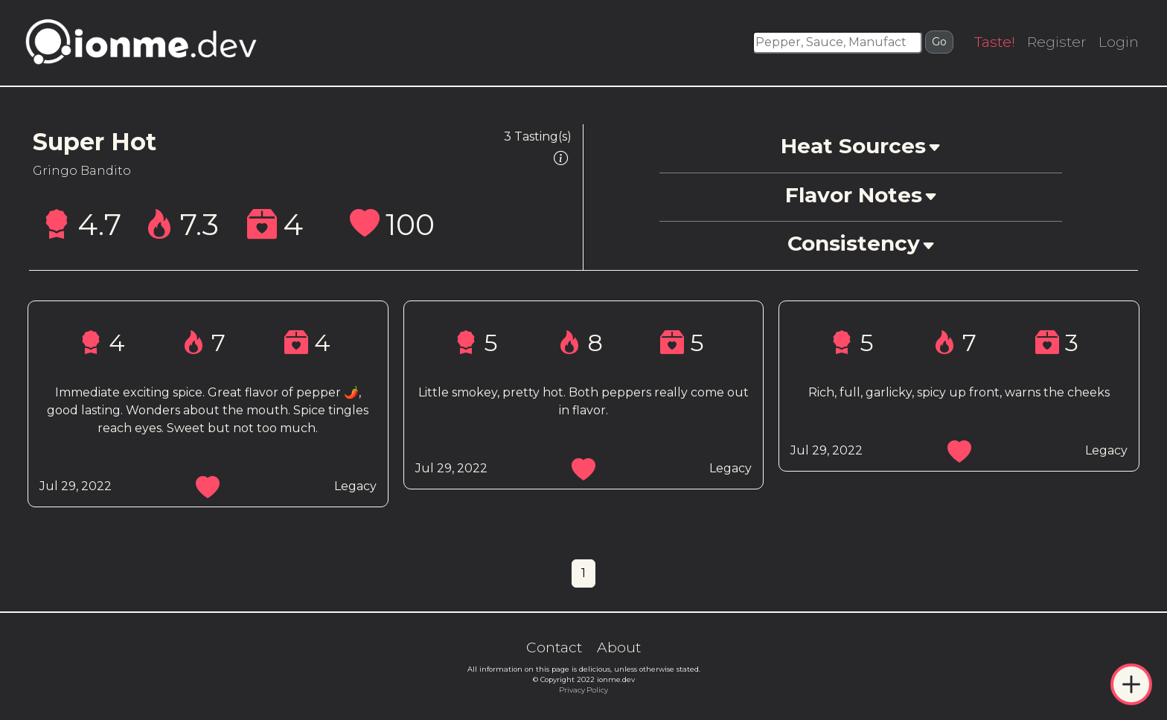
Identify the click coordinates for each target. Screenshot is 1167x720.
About (619, 647)
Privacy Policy (583, 690)
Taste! (994, 42)
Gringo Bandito (82, 171)
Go (939, 41)
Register (1057, 42)
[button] (860, 148)
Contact (554, 647)
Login (1119, 42)
